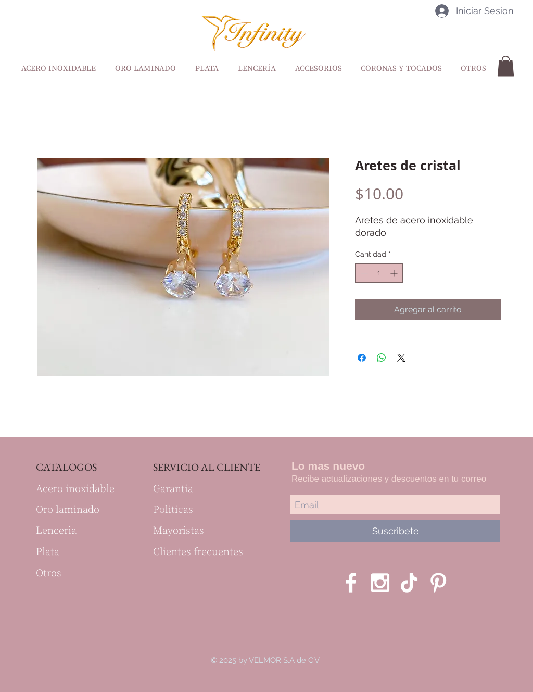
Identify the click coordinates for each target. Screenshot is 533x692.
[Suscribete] (395, 531)
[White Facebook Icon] (351, 583)
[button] (505, 66)
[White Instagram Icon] (380, 583)
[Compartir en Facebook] (362, 357)
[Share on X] (401, 357)
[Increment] (394, 273)
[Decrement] (363, 273)
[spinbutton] (379, 273)
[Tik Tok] (409, 583)
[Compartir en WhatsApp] (381, 357)
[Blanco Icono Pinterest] (438, 583)
